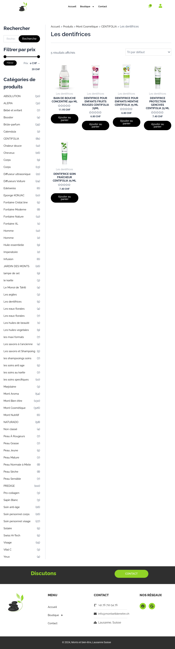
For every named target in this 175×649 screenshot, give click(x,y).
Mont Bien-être (13, 400)
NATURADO (11, 422)
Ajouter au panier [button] (65, 124)
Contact (102, 6)
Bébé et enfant (13, 110)
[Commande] (148, 52)
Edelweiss (10, 188)
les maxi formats (14, 337)
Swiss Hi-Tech (13, 535)
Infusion (9, 259)
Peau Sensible (13, 478)
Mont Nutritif (12, 415)
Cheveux (9, 152)
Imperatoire (11, 252)
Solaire (8, 528)
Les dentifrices (13, 301)
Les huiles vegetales (17, 330)
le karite (9, 280)
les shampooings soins (18, 358)
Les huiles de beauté (17, 322)
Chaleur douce (13, 145)
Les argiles (11, 294)
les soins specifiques (17, 379)
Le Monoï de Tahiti (15, 287)
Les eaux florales (15, 308)
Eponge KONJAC (15, 195)
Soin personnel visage (18, 521)
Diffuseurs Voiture (15, 181)
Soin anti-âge (12, 507)
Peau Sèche (11, 471)
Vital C (8, 549)
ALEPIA (8, 103)
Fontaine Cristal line (16, 202)
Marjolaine (10, 386)
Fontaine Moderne (15, 209)
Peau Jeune (11, 450)
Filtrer (10, 62)
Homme (9, 230)
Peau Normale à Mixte (18, 464)
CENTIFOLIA (12, 138)
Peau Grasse (12, 443)
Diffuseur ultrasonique (18, 174)
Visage (8, 542)
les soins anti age (15, 365)
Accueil (72, 6)
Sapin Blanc (11, 500)
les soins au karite (15, 372)
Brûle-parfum (13, 124)
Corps (8, 160)
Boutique (87, 7)
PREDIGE (9, 485)
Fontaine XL (11, 223)
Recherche (29, 38)
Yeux (7, 556)
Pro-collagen (12, 493)
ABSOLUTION (13, 96)
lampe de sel (12, 273)
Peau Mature (12, 457)
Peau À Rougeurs (15, 436)
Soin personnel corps (17, 514)
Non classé (11, 429)
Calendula (10, 131)
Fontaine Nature (14, 216)
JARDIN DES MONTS (17, 266)
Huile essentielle (14, 245)
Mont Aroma (12, 393)
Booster (9, 117)
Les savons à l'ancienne (19, 344)
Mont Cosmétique (15, 408)
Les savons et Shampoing (20, 351)
